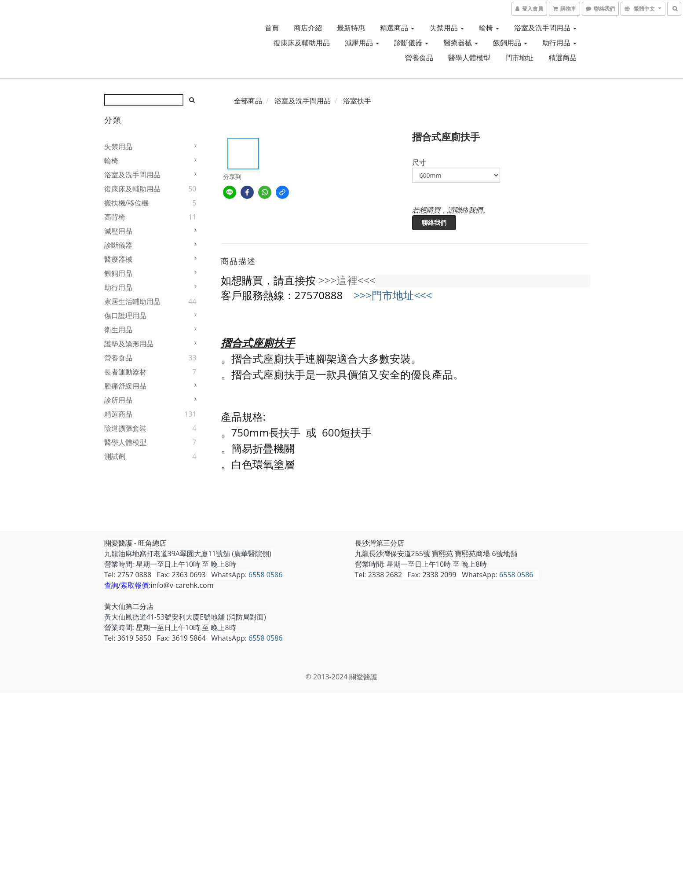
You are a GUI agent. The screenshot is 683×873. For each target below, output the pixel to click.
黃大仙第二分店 (128, 606)
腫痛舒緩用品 (125, 386)
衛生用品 (118, 329)
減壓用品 (362, 43)
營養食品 (419, 57)
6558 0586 (265, 575)
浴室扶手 (357, 101)
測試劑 (114, 456)
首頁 (272, 28)
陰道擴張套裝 (125, 428)
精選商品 (397, 28)
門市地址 (519, 57)
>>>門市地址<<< (393, 295)
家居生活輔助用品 (132, 301)
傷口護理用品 (125, 315)
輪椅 (489, 28)
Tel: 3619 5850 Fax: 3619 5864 (155, 638)
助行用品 (559, 43)
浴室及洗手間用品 (545, 28)
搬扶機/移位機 (126, 203)
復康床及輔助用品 (302, 43)
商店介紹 (308, 28)
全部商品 (248, 101)
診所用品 (118, 400)
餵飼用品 (510, 43)
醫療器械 (461, 43)
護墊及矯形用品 (128, 343)
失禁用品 (447, 28)
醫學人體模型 (469, 57)
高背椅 (114, 217)
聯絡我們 (434, 222)
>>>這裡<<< (347, 280)
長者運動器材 (125, 372)
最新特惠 (351, 28)
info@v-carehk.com (182, 585)
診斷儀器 (411, 43)
